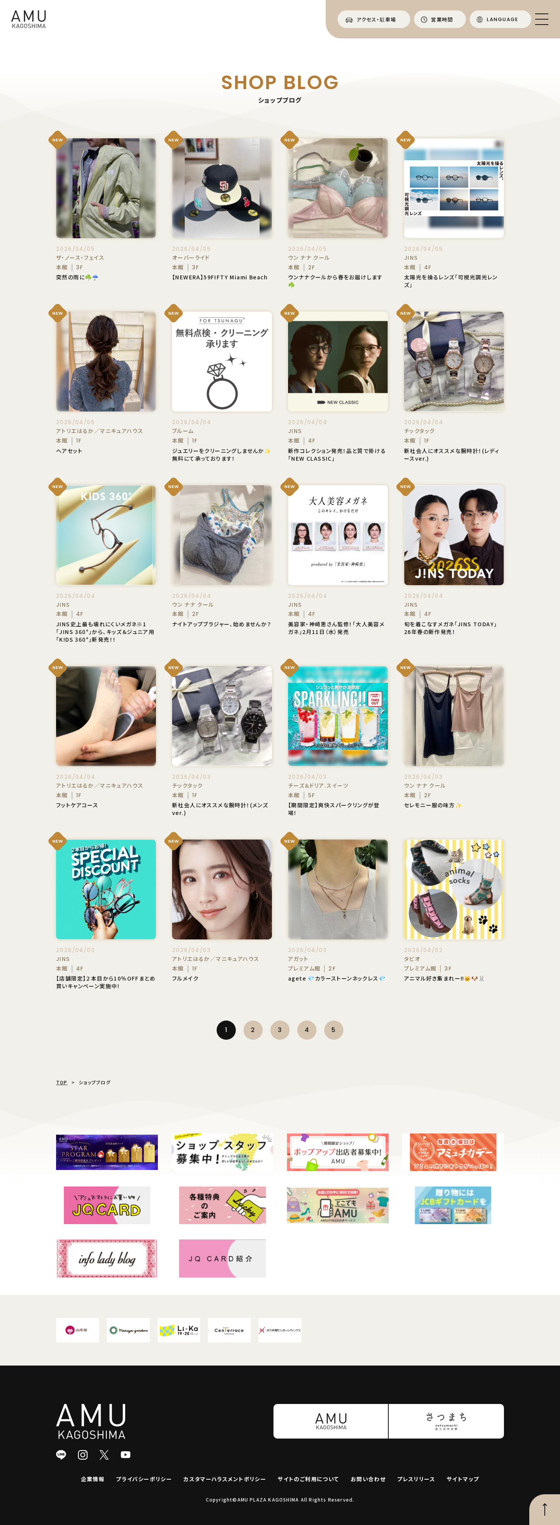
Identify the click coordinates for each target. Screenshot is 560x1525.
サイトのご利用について (308, 1479)
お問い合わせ (368, 1479)
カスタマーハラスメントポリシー (225, 1479)
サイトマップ (463, 1479)
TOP (62, 1082)
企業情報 (93, 1479)
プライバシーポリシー (144, 1479)
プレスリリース (416, 1479)
